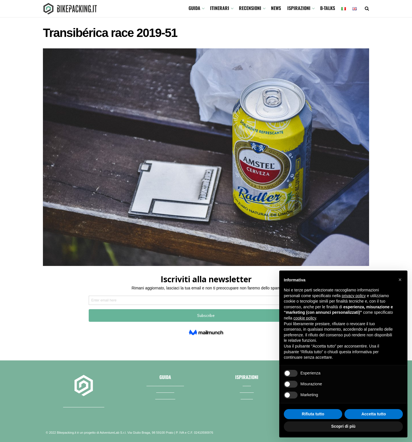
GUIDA (194, 8)
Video (247, 384)
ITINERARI (219, 8)
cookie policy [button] (304, 318)
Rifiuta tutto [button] (313, 414)
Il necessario (165, 397)
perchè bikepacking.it (83, 404)
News (276, 8)
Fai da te (247, 397)
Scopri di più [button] (343, 426)
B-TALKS (327, 8)
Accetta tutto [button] (373, 414)
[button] (400, 279)
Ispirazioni (298, 8)
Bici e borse (165, 390)
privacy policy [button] (354, 295)
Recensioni (250, 8)
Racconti (247, 390)
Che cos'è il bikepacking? (165, 384)
